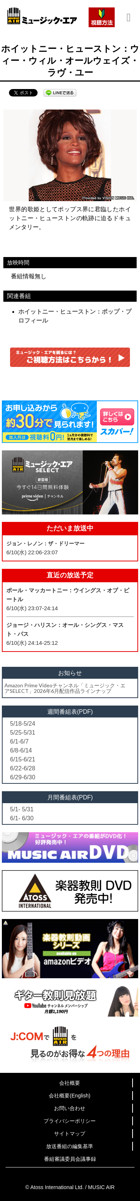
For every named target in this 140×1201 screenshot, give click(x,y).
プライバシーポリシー (70, 1121)
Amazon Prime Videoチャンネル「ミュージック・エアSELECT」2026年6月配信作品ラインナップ (64, 688)
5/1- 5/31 (22, 809)
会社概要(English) (69, 1096)
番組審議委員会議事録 (70, 1159)
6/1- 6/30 (22, 818)
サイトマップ (69, 1134)
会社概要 (69, 1083)
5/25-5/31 (22, 732)
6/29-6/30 (22, 777)
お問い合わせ (69, 1108)
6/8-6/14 (21, 750)
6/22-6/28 (22, 768)
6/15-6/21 (22, 759)
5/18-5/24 (22, 723)
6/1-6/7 (19, 741)
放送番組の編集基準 (69, 1146)
